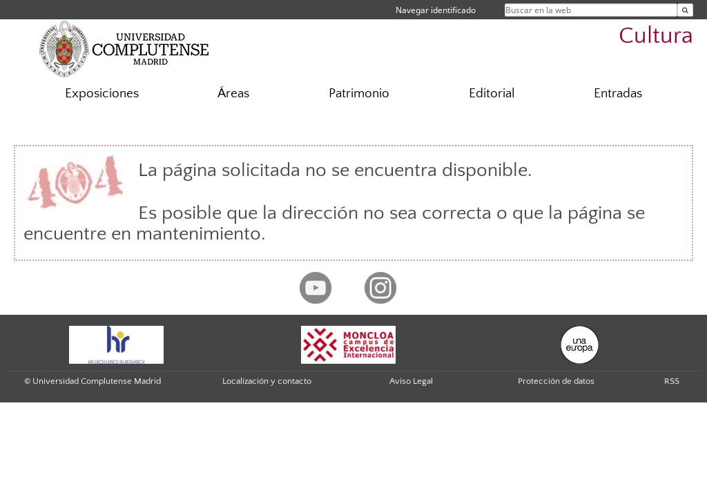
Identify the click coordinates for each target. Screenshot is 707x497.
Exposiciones (102, 93)
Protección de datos (556, 381)
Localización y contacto (266, 381)
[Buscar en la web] (685, 10)
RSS (671, 381)
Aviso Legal (411, 381)
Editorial (492, 93)
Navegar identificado (436, 10)
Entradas (618, 93)
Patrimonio (359, 93)
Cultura (656, 36)
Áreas (233, 93)
